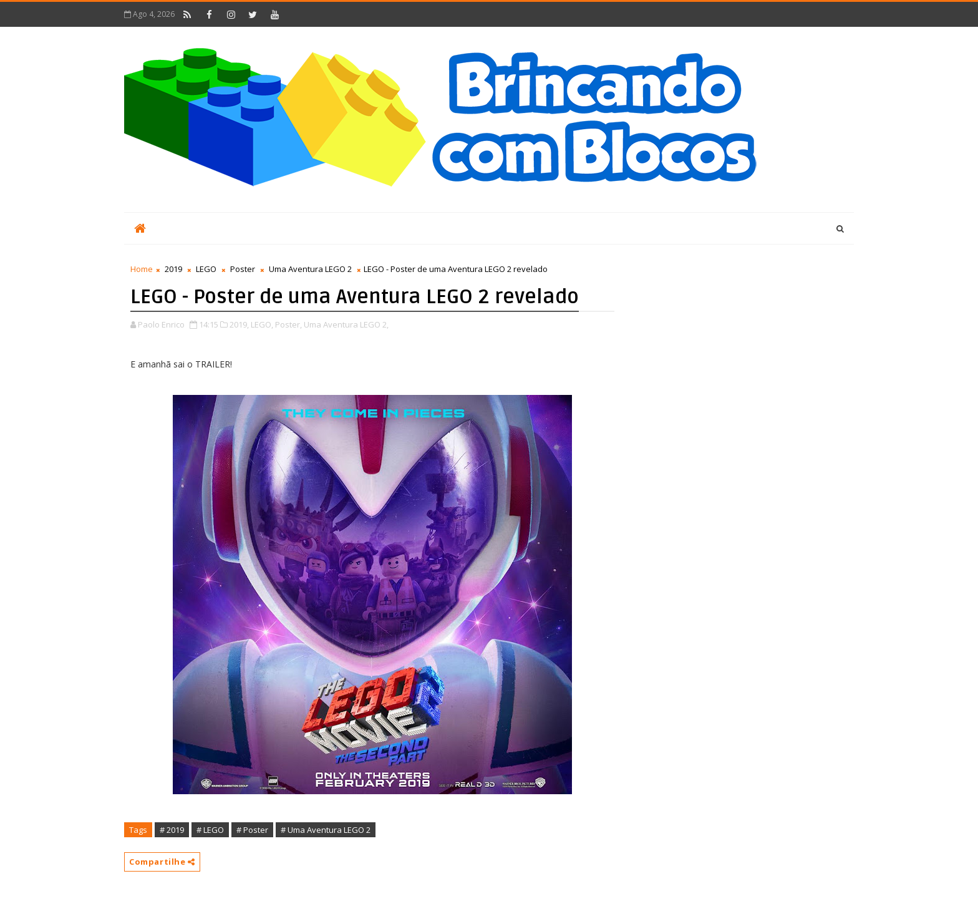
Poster (242, 269)
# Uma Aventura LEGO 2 (325, 829)
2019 (173, 269)
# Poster (252, 829)
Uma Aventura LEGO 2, (346, 324)
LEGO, (262, 324)
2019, (239, 324)
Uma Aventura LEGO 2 (310, 269)
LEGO (206, 269)
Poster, (288, 324)
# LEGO (210, 829)
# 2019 (172, 829)
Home (141, 269)
